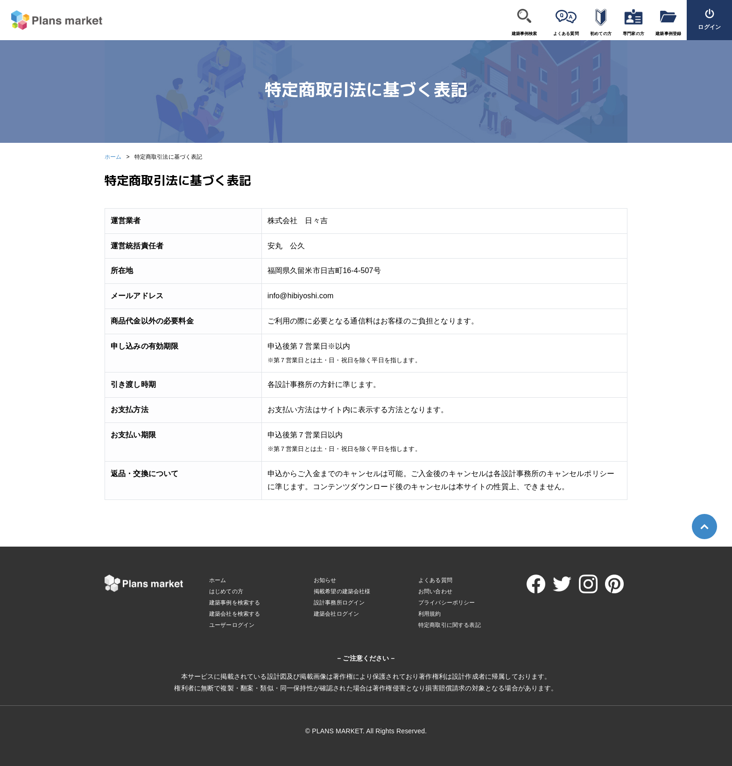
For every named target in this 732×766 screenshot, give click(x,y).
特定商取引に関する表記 (449, 625)
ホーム (113, 157)
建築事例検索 (524, 33)
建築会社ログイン (336, 614)
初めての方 (601, 33)
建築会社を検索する (234, 614)
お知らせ (325, 580)
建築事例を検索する (234, 602)
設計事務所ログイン (339, 602)
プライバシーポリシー (446, 602)
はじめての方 (226, 591)
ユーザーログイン (231, 625)
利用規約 (429, 614)
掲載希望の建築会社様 (342, 591)
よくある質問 (566, 33)
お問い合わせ (435, 591)
